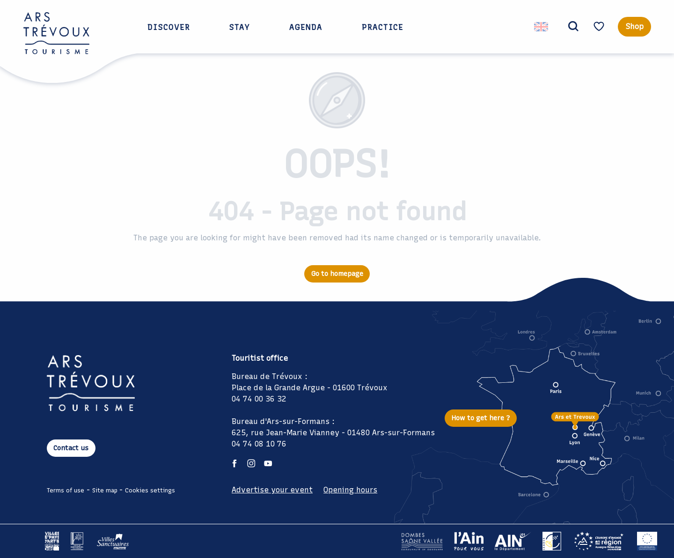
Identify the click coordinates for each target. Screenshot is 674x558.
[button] (571, 27)
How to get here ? (481, 418)
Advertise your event (272, 489)
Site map (104, 490)
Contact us (70, 448)
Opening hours (350, 489)
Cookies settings (150, 490)
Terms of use (65, 490)
